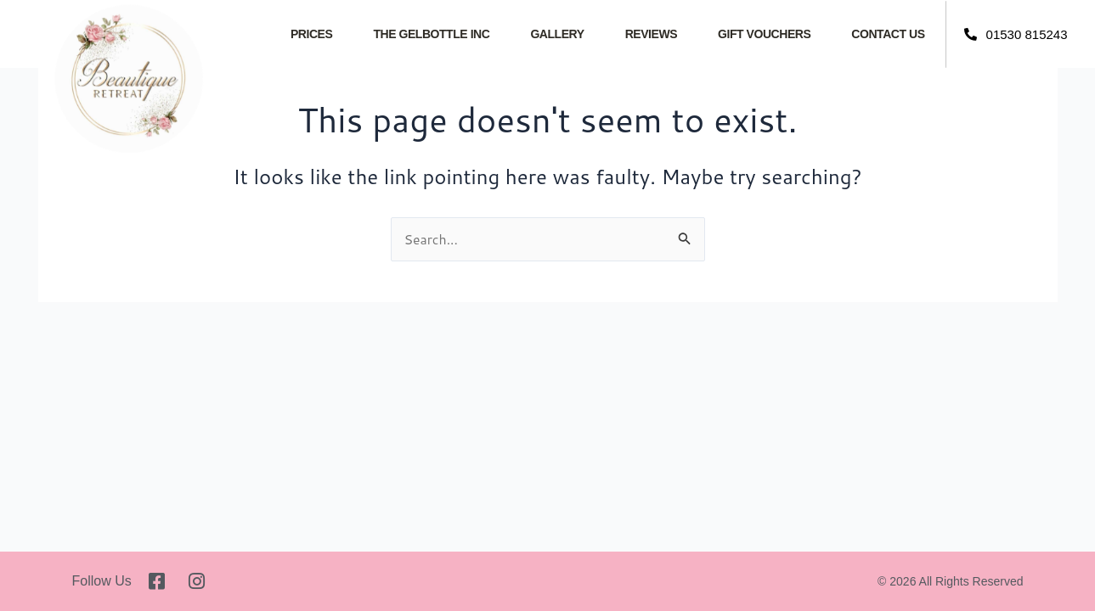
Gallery (557, 34)
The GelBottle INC (431, 34)
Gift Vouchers (764, 34)
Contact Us (887, 34)
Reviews (651, 34)
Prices (311, 34)
